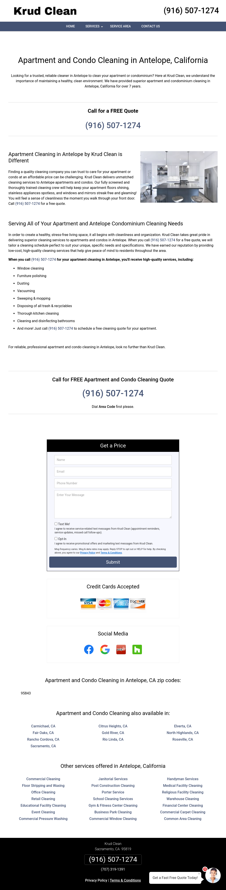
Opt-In (62, 522)
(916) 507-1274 (191, 10)
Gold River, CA (113, 716)
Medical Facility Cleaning (182, 769)
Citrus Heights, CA (113, 709)
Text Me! (64, 507)
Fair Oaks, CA (43, 716)
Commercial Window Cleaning (113, 802)
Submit (113, 545)
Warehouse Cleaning (183, 782)
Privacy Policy (87, 536)
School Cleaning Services (113, 782)
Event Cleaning (43, 795)
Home (70, 26)
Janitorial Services (113, 762)
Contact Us (150, 26)
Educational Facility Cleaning (43, 789)
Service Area (120, 26)
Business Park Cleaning (113, 795)
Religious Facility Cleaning (182, 776)
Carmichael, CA (43, 709)
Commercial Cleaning (43, 762)
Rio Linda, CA (112, 723)
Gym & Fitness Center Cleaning (113, 789)
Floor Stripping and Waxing (43, 769)
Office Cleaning (43, 776)
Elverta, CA (182, 709)
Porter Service (113, 776)
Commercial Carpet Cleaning (182, 795)
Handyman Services (182, 762)
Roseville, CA (182, 723)
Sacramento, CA (43, 729)
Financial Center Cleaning (183, 789)
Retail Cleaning (43, 782)
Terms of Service (145, 880)
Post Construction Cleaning (113, 769)
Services (94, 28)
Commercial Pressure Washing (43, 802)
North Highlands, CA (183, 716)
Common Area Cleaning (182, 802)
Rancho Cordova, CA (43, 723)
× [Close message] (199, 873)
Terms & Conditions (111, 536)
